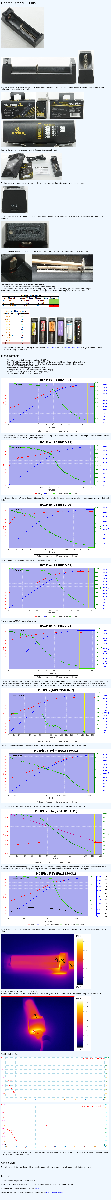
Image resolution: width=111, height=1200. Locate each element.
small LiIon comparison (71, 348)
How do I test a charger (54, 1192)
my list (37, 1188)
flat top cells (51, 348)
